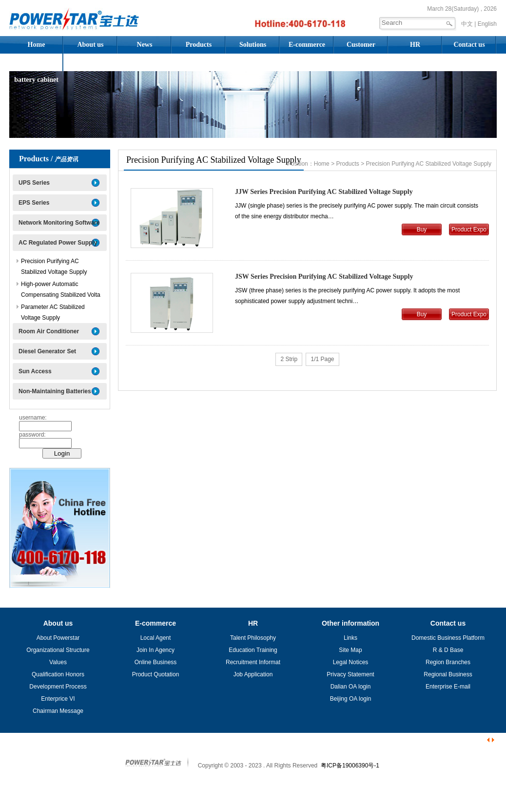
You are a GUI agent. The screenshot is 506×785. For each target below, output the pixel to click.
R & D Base (448, 650)
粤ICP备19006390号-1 (350, 765)
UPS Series (34, 182)
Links (350, 637)
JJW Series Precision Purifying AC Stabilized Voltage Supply (324, 191)
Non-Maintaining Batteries (55, 391)
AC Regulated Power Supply (58, 242)
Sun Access (35, 371)
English (487, 23)
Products (199, 44)
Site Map (350, 650)
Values (58, 662)
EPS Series (34, 202)
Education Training (253, 650)
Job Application (253, 674)
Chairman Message (58, 711)
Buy (422, 229)
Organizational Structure (57, 650)
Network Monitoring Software (59, 222)
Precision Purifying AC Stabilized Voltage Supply (54, 266)
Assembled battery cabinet (36, 64)
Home (36, 44)
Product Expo (469, 229)
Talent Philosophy (253, 637)
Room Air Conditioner (49, 331)
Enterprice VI (58, 698)
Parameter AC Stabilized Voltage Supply (53, 312)
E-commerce (307, 44)
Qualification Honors (58, 674)
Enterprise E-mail (448, 686)
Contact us (469, 44)
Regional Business (448, 674)
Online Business (156, 662)
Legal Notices (351, 662)
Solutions (252, 44)
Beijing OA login (350, 698)
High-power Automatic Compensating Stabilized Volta (60, 289)
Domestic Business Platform (448, 637)
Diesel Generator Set (47, 351)
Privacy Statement (350, 674)
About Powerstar (58, 637)
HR (415, 44)
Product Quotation (155, 674)
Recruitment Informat (253, 662)
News (145, 44)
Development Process (57, 686)
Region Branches (448, 662)
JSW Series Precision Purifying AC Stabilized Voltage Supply (324, 276)
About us (90, 44)
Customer (361, 44)
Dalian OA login (351, 686)
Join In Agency (155, 650)
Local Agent (155, 637)
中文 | (468, 23)
